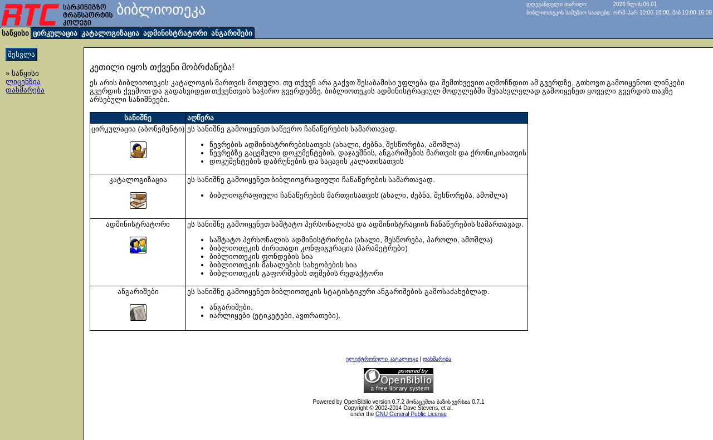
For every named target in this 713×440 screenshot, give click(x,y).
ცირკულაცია (55, 33)
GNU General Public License (411, 414)
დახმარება (25, 90)
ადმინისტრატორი (175, 33)
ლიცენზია (23, 81)
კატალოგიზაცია (110, 33)
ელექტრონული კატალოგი (382, 359)
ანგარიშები (231, 33)
